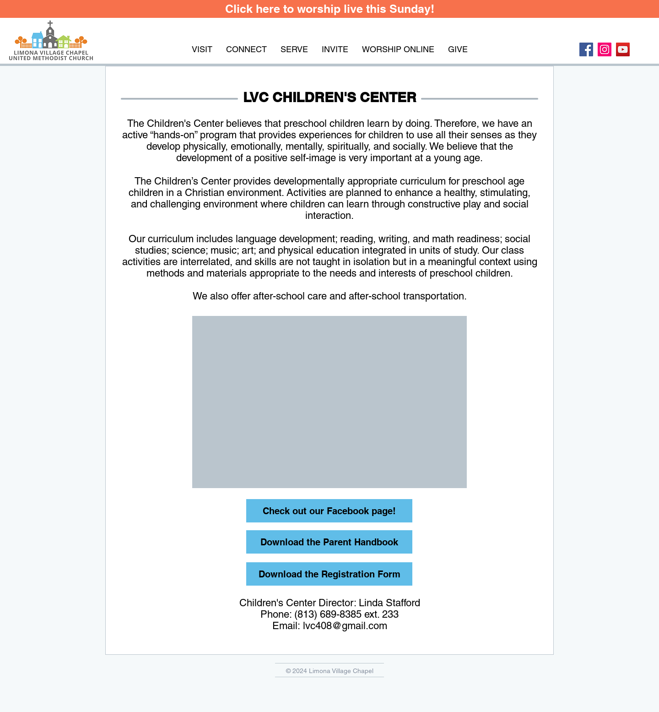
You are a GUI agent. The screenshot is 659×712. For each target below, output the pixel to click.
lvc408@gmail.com (345, 625)
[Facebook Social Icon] (586, 49)
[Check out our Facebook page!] (329, 510)
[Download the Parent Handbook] (329, 542)
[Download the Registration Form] (329, 574)
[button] (202, 49)
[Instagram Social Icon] (604, 49)
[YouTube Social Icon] (623, 49)
